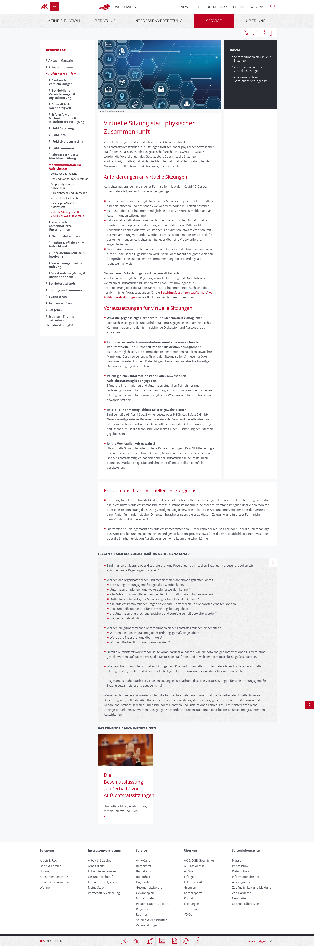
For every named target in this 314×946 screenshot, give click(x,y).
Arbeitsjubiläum (60, 67)
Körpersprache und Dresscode (69, 193)
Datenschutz (240, 871)
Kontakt (257, 7)
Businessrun (57, 297)
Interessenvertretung (158, 21)
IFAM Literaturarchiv (67, 141)
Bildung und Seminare (65, 290)
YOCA (188, 914)
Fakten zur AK (193, 882)
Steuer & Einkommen (54, 882)
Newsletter (191, 7)
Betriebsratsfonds (62, 283)
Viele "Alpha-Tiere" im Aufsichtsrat (63, 205)
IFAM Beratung (62, 128)
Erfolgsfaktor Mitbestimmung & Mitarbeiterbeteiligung (66, 118)
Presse (239, 7)
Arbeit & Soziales (99, 860)
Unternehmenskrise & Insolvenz (67, 254)
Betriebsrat (218, 7)
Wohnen (45, 887)
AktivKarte (143, 860)
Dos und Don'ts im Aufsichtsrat (69, 179)
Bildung (45, 871)
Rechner (141, 914)
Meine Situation (63, 21)
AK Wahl (189, 871)
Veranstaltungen (147, 925)
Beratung (105, 21)
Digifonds (142, 882)
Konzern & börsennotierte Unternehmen (60, 225)
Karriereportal (193, 893)
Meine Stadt (96, 887)
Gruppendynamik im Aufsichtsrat (63, 185)
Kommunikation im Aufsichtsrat (65, 166)
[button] (273, 6)
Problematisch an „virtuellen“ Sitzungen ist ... (252, 79)
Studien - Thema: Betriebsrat (61, 318)
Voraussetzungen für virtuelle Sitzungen (248, 68)
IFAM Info (58, 135)
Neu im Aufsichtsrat (66, 236)
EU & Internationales (102, 871)
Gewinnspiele (145, 893)
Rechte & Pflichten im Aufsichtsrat (66, 244)
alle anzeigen (257, 941)
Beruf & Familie (50, 866)
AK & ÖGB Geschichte (199, 860)
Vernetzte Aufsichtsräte (65, 198)
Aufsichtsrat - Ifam (62, 74)
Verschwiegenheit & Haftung (65, 265)
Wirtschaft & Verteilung (104, 893)
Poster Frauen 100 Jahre (152, 904)
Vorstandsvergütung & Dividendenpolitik (67, 275)
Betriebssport (145, 871)
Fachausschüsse (60, 303)
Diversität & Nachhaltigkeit (60, 106)
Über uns (255, 21)
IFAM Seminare (62, 148)
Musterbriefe (145, 898)
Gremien (190, 887)
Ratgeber (55, 310)
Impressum (240, 866)
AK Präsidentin (194, 866)
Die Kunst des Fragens (64, 173)
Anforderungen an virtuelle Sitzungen (252, 58)
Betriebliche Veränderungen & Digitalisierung (62, 94)
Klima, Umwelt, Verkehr (104, 882)
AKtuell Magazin (60, 60)
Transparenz (192, 909)
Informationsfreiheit (246, 877)
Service (214, 21)
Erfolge (189, 877)
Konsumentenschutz (54, 877)
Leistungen (191, 904)
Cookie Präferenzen (245, 904)
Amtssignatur (241, 882)
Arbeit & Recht (49, 860)
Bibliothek (143, 877)
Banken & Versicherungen (61, 82)
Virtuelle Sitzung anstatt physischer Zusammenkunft (67, 213)
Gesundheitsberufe (101, 877)
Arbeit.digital (96, 866)
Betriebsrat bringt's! (60, 325)
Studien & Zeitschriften (151, 920)
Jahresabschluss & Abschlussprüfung (63, 156)
